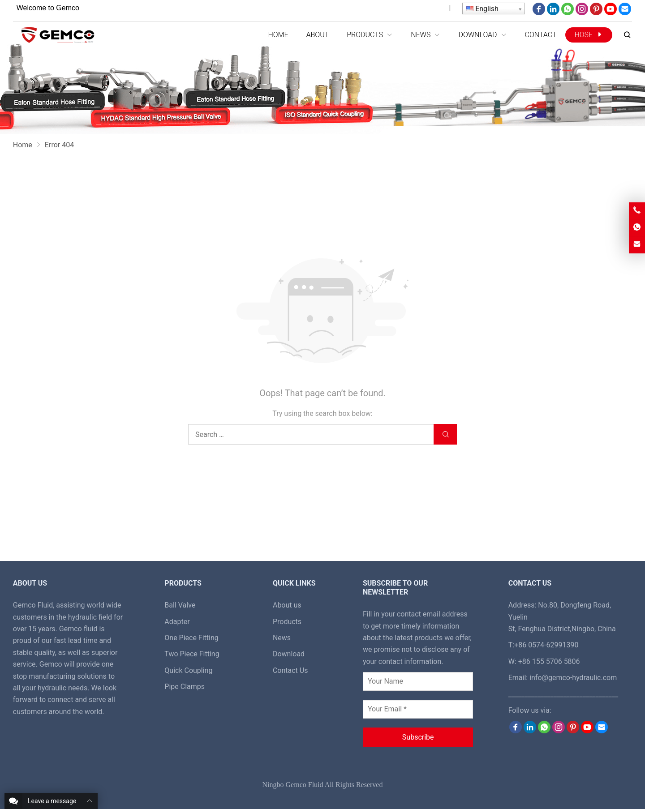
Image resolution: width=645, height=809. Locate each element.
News (282, 638)
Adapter (176, 621)
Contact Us (290, 670)
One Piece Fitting (191, 638)
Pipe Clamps (184, 686)
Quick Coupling (188, 670)
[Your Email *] (418, 709)
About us (287, 605)
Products (287, 621)
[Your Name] (418, 681)
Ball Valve (179, 605)
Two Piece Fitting (191, 654)
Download (289, 654)
